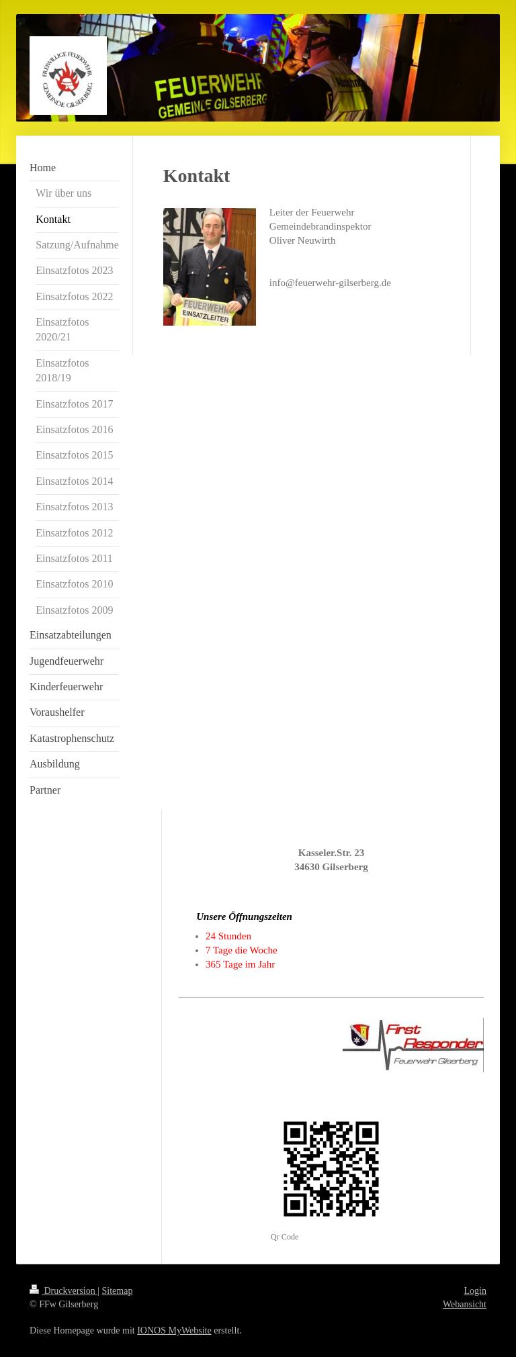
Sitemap (117, 1291)
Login (475, 1291)
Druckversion (63, 1291)
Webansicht (464, 1304)
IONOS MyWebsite (174, 1330)
